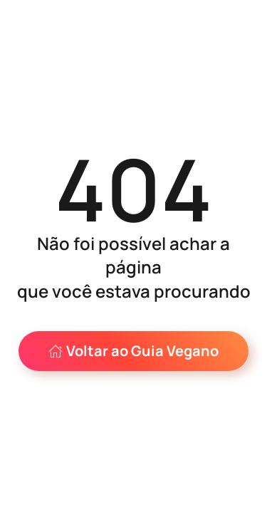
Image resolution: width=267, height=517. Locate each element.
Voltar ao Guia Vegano (133, 350)
